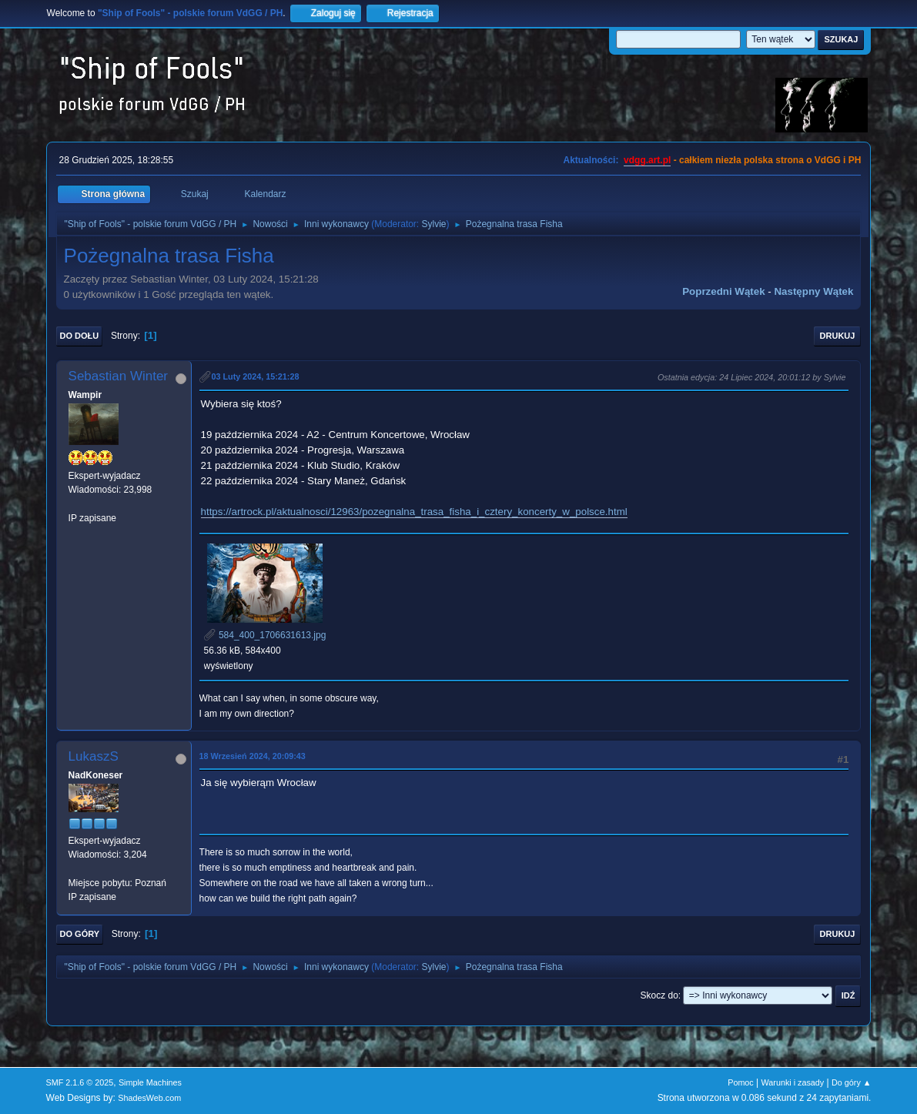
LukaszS (94, 756)
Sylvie (434, 224)
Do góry (80, 933)
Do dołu (79, 335)
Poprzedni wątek (723, 291)
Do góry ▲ (851, 1082)
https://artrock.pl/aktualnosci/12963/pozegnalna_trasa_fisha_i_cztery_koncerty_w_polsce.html (414, 511)
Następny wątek (813, 291)
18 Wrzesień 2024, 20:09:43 (252, 756)
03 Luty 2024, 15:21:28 (256, 376)
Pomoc (741, 1082)
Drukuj (837, 335)
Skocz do (659, 995)
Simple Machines (150, 1082)
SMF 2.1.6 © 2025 (80, 1082)
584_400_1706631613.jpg (265, 635)
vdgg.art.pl (647, 160)
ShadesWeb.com (149, 1097)
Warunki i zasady (793, 1082)
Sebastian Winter (118, 376)
